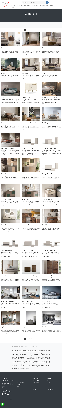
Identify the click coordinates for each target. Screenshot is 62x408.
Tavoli (48, 382)
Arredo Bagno (50, 389)
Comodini (36, 16)
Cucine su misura (35, 382)
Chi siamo (13, 5)
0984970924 (7, 390)
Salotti (48, 380)
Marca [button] (8, 25)
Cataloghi (52, 5)
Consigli (18, 380)
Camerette (34, 387)
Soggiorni (49, 378)
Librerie (48, 385)
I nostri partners (20, 382)
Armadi (33, 385)
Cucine (18, 5)
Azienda (18, 378)
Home (25, 16)
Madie (48, 387)
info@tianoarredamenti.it (7, 388)
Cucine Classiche (35, 380)
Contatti (13, 7)
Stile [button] (37, 25)
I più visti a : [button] (52, 25)
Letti (33, 384)
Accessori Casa (35, 5)
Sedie (48, 384)
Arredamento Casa (25, 5)
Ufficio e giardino (44, 5)
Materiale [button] (23, 25)
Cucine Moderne (35, 378)
